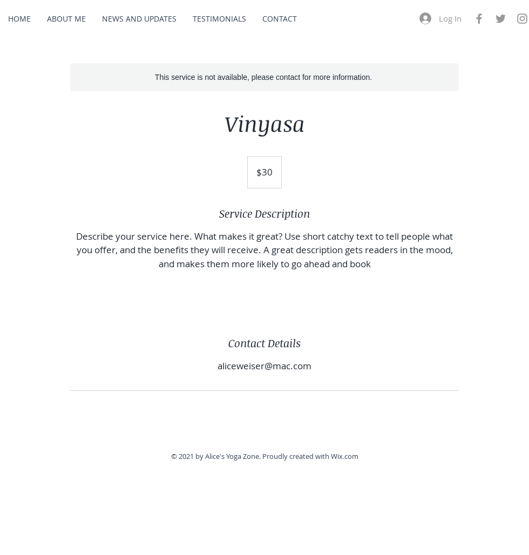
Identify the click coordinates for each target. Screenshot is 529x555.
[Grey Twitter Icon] (500, 18)
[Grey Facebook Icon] (479, 18)
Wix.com (344, 456)
